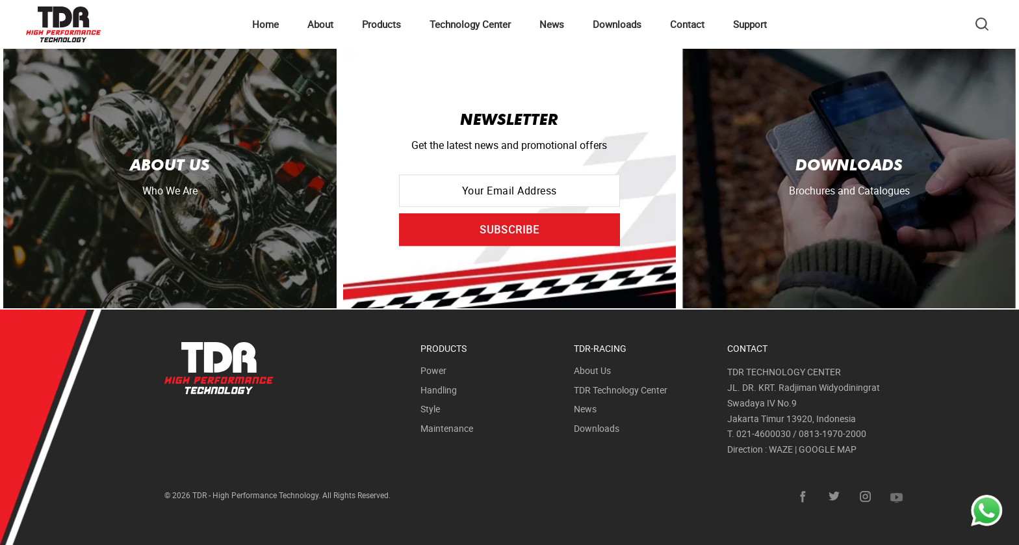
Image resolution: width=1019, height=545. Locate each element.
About (320, 24)
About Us (592, 370)
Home (265, 24)
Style (430, 409)
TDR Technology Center (620, 390)
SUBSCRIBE (509, 229)
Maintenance (446, 428)
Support (750, 24)
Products (381, 24)
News (551, 24)
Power (433, 370)
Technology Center (470, 24)
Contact (687, 24)
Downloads (617, 24)
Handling (438, 390)
